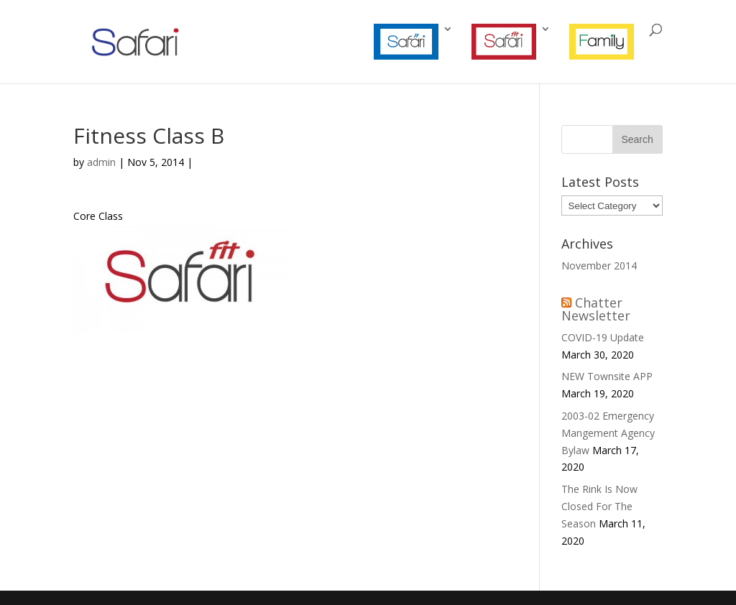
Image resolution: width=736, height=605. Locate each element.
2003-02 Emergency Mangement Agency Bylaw (608, 433)
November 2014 (599, 265)
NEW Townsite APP (607, 376)
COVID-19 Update (602, 337)
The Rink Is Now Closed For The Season (599, 506)
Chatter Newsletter (595, 309)
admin (101, 162)
